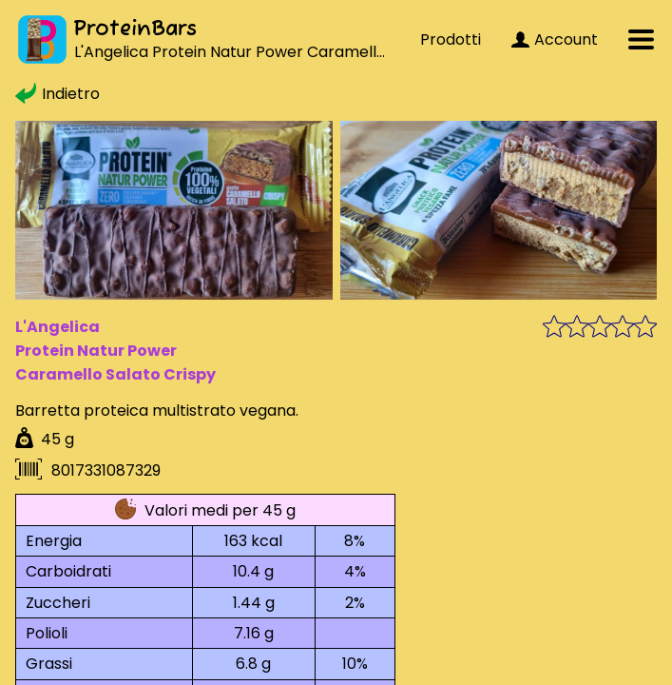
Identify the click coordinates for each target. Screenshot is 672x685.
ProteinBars (135, 29)
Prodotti (450, 39)
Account (554, 39)
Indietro (57, 94)
